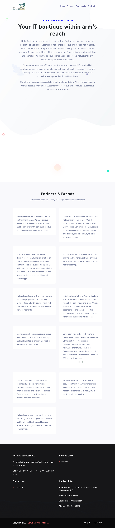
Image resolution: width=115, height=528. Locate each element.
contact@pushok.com (73, 501)
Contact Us (18, 487)
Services (70, 6)
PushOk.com (72, 496)
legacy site (97, 523)
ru (89, 523)
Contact (91, 6)
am (85, 523)
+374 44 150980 (73, 506)
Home (62, 6)
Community (81, 6)
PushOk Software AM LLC (38, 523)
